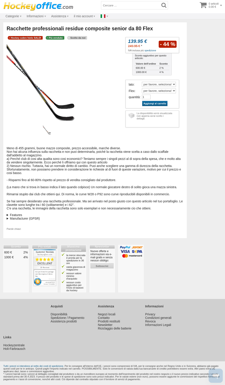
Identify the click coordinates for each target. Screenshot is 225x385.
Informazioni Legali (158, 325)
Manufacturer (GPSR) (25, 218)
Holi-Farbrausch (14, 349)
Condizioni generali (158, 318)
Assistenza (58, 16)
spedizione (150, 50)
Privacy (150, 314)
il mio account (83, 16)
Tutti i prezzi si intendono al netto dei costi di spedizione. (33, 366)
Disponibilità (59, 314)
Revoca (150, 321)
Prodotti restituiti (109, 321)
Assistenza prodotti (64, 321)
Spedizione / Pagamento (67, 318)
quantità (134, 97)
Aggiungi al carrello (154, 103)
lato (131, 84)
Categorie (12, 16)
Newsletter (105, 325)
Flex (131, 91)
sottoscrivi (102, 266)
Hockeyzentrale (14, 345)
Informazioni (35, 16)
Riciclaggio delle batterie (115, 328)
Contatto (104, 318)
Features (16, 215)
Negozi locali (106, 314)
